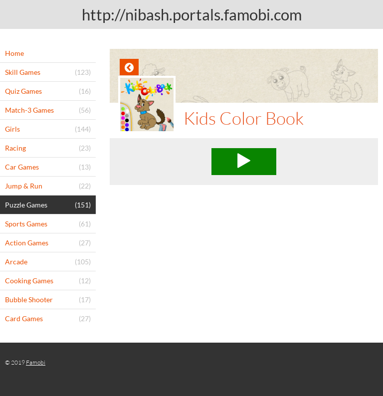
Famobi (35, 362)
